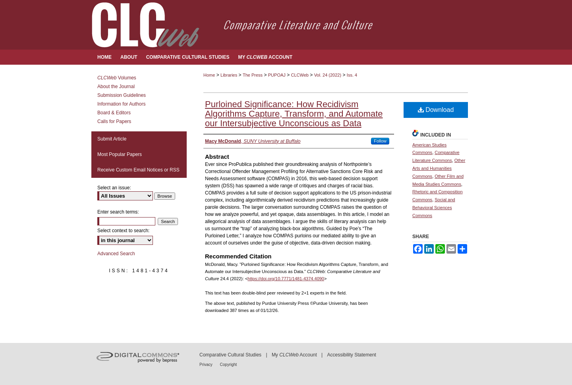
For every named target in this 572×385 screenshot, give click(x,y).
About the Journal (116, 86)
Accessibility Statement (351, 355)
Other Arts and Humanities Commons (438, 168)
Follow (380, 141)
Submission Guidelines (121, 95)
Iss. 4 (352, 75)
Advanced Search (116, 253)
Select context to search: (123, 230)
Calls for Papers (114, 121)
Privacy (206, 364)
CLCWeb (300, 75)
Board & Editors (114, 113)
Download (436, 109)
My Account (294, 355)
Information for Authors (121, 104)
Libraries (228, 75)
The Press (253, 75)
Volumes (116, 78)
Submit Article (111, 139)
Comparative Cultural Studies (230, 355)
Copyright (228, 364)
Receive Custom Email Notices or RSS (138, 170)
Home (209, 75)
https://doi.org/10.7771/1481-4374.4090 (285, 278)
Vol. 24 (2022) (328, 75)
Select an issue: (114, 188)
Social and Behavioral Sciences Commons (433, 207)
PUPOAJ (277, 75)
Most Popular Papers (119, 154)
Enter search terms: (118, 212)
